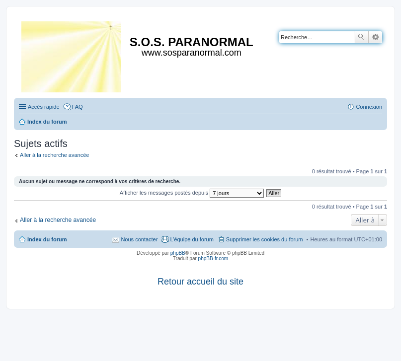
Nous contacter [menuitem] (139, 239)
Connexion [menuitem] (369, 107)
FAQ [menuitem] (77, 107)
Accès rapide (44, 107)
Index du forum (47, 239)
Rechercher (361, 37)
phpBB (177, 253)
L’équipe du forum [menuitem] (191, 239)
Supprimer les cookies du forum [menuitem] (264, 239)
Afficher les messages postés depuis (192, 193)
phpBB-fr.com (213, 258)
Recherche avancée (375, 37)
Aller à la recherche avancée (54, 155)
